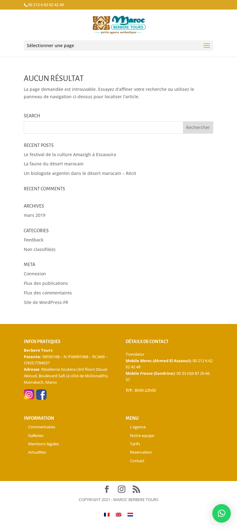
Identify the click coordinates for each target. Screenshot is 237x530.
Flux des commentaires (48, 293)
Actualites (37, 452)
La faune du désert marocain (54, 164)
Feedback (34, 240)
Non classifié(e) (39, 249)
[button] (221, 513)
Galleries (36, 435)
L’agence (138, 427)
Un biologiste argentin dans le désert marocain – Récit (80, 173)
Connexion (35, 274)
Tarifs (135, 444)
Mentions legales (43, 444)
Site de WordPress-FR (46, 302)
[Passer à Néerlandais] (130, 514)
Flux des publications (46, 283)
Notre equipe (142, 435)
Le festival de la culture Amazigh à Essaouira (70, 154)
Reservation (141, 452)
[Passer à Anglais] (118, 514)
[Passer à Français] (107, 514)
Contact (137, 460)
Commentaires (41, 427)
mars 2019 (34, 215)
